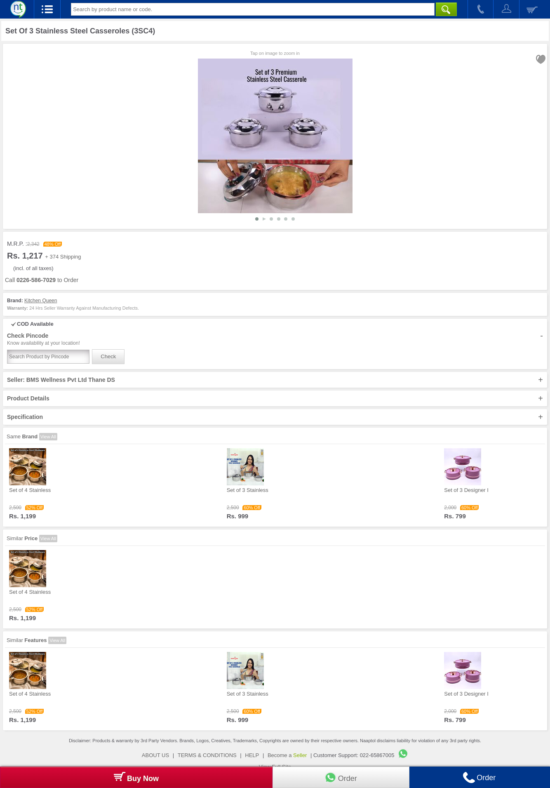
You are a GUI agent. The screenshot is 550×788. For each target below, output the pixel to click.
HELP (252, 755)
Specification (275, 417)
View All (48, 436)
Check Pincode (275, 339)
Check (108, 356)
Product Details (275, 398)
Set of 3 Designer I (466, 490)
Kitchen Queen (40, 300)
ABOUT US (155, 755)
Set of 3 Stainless (247, 490)
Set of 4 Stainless (30, 490)
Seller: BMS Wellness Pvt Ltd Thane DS (275, 379)
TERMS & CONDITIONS (207, 755)
